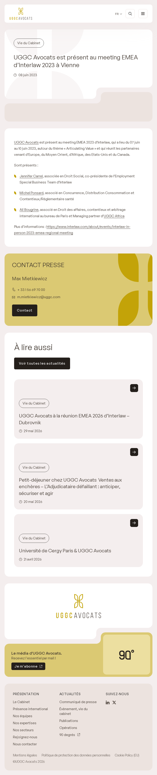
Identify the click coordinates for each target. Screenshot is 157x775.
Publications (68, 721)
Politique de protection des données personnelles (76, 755)
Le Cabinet (21, 702)
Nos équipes (22, 716)
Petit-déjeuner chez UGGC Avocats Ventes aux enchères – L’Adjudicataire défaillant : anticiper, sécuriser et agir (70, 486)
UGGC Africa (114, 216)
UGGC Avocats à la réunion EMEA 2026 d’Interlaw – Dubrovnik (74, 419)
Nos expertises (24, 723)
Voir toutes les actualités (42, 363)
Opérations (68, 728)
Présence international (30, 709)
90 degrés (67, 735)
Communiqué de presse (78, 702)
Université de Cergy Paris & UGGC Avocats (65, 550)
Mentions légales (25, 755)
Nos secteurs (23, 730)
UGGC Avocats (26, 142)
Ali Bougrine (29, 209)
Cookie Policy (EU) (127, 755)
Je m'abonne (24, 667)
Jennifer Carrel (31, 176)
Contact (24, 310)
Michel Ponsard (31, 192)
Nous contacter (25, 744)
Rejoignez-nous (25, 737)
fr (117, 14)
